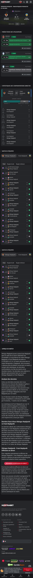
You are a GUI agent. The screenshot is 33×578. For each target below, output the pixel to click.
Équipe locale (10, 164)
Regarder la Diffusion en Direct (16, 463)
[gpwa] (14, 561)
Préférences (27, 572)
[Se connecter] (27, 2)
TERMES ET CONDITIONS (7, 529)
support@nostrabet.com (9, 553)
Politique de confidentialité (7, 533)
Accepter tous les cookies (27, 569)
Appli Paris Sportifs (24, 527)
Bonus (28, 576)
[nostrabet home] (8, 505)
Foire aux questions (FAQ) (8, 525)
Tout (4, 164)
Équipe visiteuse (20, 164)
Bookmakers (12, 576)
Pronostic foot (4, 576)
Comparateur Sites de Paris (25, 530)
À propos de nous (8, 522)
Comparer (20, 576)
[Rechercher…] (24, 2)
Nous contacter (7, 536)
